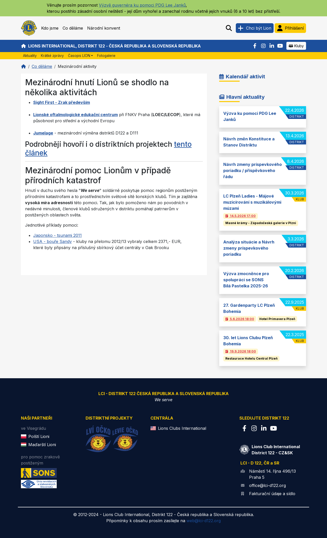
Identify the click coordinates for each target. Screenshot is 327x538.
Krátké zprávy (52, 56)
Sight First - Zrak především (61, 102)
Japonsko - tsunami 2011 (57, 235)
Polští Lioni (38, 436)
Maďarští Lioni (42, 444)
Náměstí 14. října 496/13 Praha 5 (272, 474)
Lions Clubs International (182, 428)
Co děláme (73, 28)
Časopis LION (79, 56)
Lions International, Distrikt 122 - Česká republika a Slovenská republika (111, 45)
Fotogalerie (106, 56)
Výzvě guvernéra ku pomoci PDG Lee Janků (142, 5)
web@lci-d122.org (203, 520)
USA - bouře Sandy (52, 241)
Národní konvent (103, 28)
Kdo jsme (50, 28)
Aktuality (30, 56)
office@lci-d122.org (267, 485)
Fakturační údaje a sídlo (272, 493)
